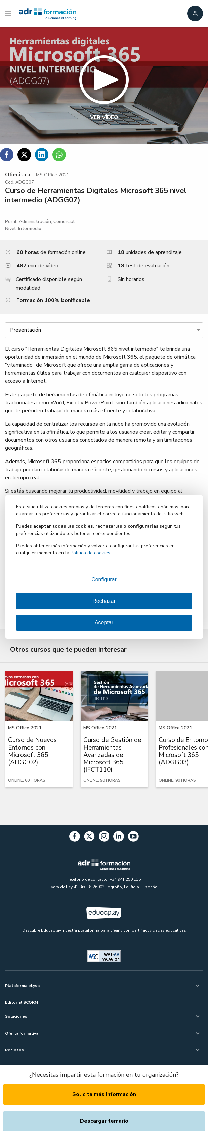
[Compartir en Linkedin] (41, 154)
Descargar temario (104, 1121)
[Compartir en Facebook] (6, 154)
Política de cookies (90, 553)
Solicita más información (104, 1094)
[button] (104, 85)
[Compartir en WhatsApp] (59, 154)
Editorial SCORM (21, 1002)
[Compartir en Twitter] (24, 154)
